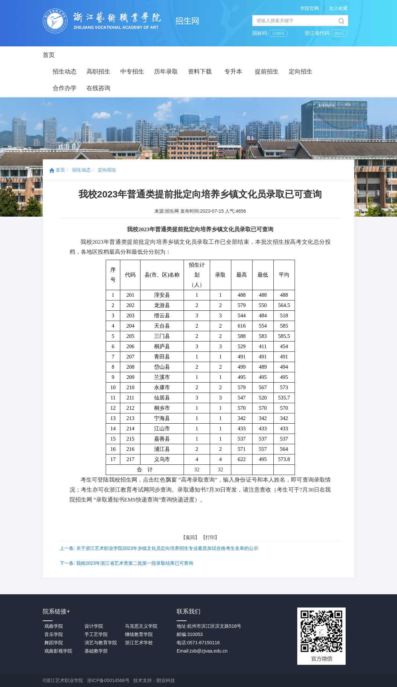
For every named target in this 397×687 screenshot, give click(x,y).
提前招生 (267, 71)
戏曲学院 (53, 626)
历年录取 (166, 71)
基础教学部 (96, 651)
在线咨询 (98, 88)
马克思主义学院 (141, 626)
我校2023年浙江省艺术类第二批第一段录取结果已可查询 (134, 563)
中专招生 (132, 71)
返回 (190, 537)
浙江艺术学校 (139, 642)
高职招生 (98, 71)
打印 (210, 537)
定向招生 (300, 71)
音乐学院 (53, 634)
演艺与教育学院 (101, 642)
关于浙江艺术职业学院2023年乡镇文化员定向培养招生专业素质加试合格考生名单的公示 (167, 548)
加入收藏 (338, 8)
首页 (49, 55)
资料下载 (200, 71)
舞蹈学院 (53, 642)
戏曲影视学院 (58, 651)
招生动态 (65, 71)
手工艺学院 (96, 634)
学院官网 (309, 8)
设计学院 (94, 626)
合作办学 (65, 88)
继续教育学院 (139, 634)
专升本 (233, 71)
